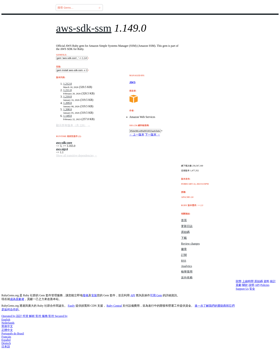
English (5, 319)
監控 (39, 316)
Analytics (186, 266)
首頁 (184, 220)
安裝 (94, 295)
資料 (266, 281)
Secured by (61, 316)
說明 (251, 284)
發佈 (85, 295)
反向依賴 (186, 277)
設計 (19, 316)
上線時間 (248, 281)
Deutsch (6, 343)
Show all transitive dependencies (75, 155)
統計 (273, 281)
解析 (32, 316)
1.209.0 (67, 103)
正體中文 (7, 329)
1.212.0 (67, 83)
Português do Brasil (12, 333)
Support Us (242, 288)
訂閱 (184, 255)
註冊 (238, 7)
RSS (183, 260)
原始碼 (185, 232)
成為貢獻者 (17, 299)
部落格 (180, 7)
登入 (226, 7)
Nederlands (7, 322)
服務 (45, 316)
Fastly (71, 305)
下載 (184, 237)
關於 (245, 284)
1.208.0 (67, 109)
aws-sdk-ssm (83, 28)
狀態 (238, 281)
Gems (195, 7)
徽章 (184, 249)
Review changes (190, 243)
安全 (252, 288)
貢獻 (238, 284)
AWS (132, 82)
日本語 (5, 346)
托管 (26, 316)
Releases (162, 7)
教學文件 (211, 7)
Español (6, 339)
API (257, 284)
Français (6, 336)
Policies (264, 284)
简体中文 (7, 326)
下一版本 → (152, 134)
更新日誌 (186, 226)
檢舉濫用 (186, 271)
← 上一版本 (136, 134)
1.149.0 (67, 115)
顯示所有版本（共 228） (71, 125)
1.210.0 (67, 96)
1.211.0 (67, 90)
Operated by (8, 316)
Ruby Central (114, 305)
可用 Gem (156, 295)
